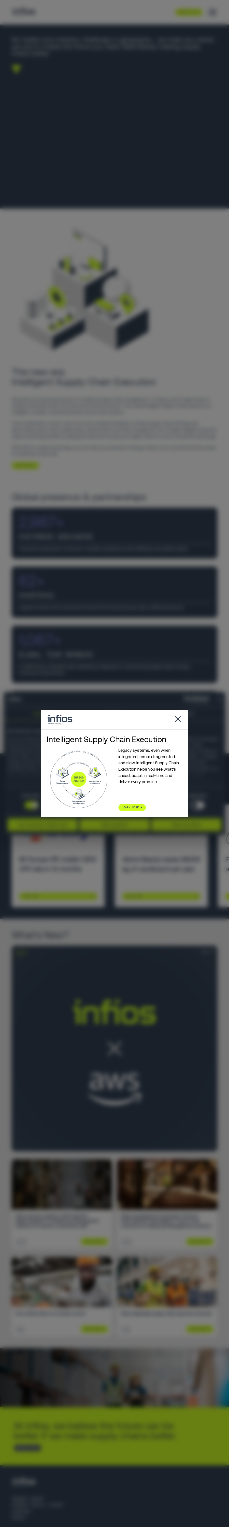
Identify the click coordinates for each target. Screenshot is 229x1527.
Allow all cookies (186, 825)
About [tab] (188, 713)
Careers (21, 1511)
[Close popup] (177, 720)
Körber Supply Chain (37, 1504)
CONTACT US (25, 1447)
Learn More (30, 896)
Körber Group (28, 1498)
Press (18, 1517)
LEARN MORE (23, 465)
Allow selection (114, 825)
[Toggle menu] (212, 12)
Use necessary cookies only (42, 825)
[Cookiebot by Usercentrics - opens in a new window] (187, 699)
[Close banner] (219, 699)
